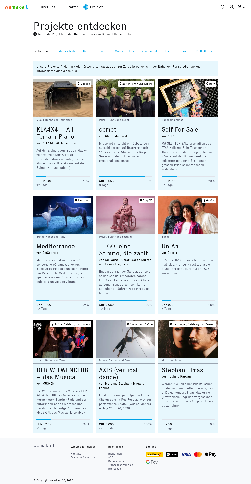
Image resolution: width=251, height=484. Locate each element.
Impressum (114, 468)
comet (107, 129)
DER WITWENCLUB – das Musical (62, 373)
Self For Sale (180, 129)
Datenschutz (116, 461)
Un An (170, 246)
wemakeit (44, 445)
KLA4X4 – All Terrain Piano (55, 133)
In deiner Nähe (66, 51)
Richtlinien (115, 453)
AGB (110, 457)
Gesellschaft (149, 51)
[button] (222, 7)
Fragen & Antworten (83, 457)
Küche (169, 51)
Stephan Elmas (182, 370)
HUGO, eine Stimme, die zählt (123, 249)
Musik (119, 51)
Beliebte (102, 51)
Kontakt (76, 453)
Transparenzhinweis (120, 465)
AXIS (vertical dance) (118, 373)
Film (132, 51)
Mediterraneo (55, 246)
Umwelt (185, 51)
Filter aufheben (123, 34)
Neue (86, 51)
